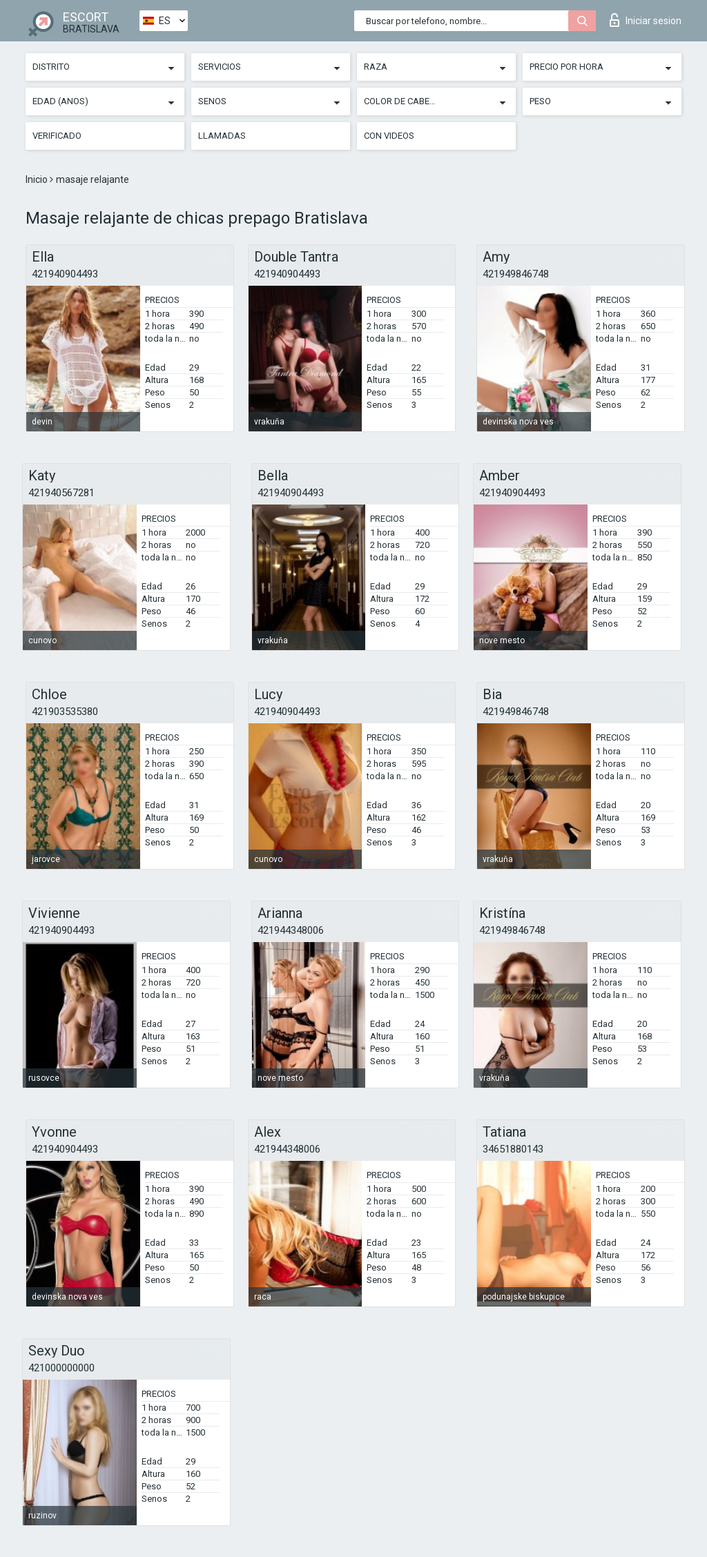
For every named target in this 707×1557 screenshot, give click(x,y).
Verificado (56, 135)
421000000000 (61, 1368)
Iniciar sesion (645, 20)
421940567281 (61, 493)
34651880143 (513, 1149)
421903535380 (65, 711)
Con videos (389, 135)
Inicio (38, 179)
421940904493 (65, 274)
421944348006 (291, 930)
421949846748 (516, 274)
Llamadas (222, 135)
